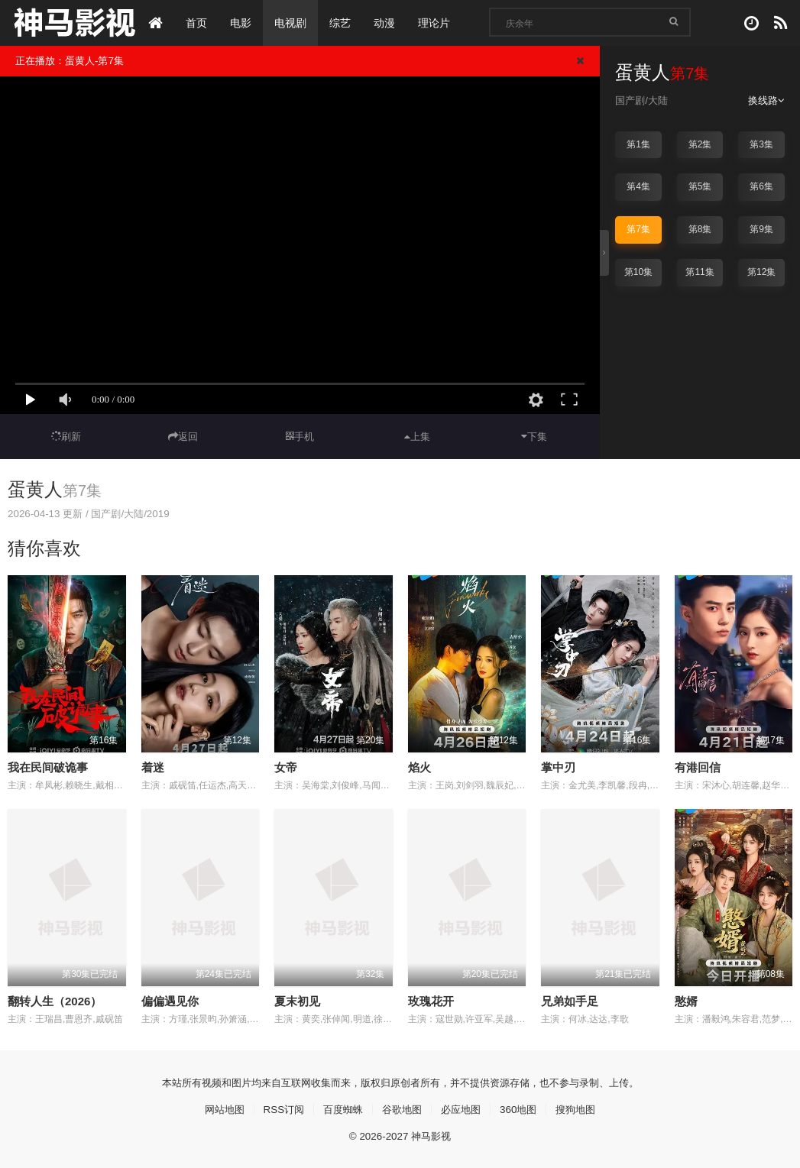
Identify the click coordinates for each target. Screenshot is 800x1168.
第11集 (699, 271)
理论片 (436, 23)
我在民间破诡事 (48, 766)
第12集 (761, 271)
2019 (167, 513)
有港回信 (698, 766)
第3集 (761, 144)
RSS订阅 (278, 1108)
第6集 (761, 186)
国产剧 (631, 100)
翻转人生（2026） (55, 1000)
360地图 (523, 1108)
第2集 (700, 144)
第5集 (700, 186)
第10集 (638, 271)
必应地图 (463, 1108)
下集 (534, 436)
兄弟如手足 (569, 1000)
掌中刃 (558, 766)
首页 (198, 23)
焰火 (419, 766)
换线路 (765, 100)
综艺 (342, 23)
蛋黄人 (35, 489)
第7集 (638, 229)
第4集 (638, 186)
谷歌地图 (402, 1108)
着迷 (152, 766)
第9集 (761, 229)
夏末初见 (297, 1000)
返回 (183, 436)
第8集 (700, 229)
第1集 (638, 144)
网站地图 (215, 1108)
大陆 (661, 100)
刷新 (66, 436)
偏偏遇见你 (170, 1000)
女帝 (285, 766)
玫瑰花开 (431, 1000)
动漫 (386, 23)
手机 (300, 436)
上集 (417, 436)
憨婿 (686, 1000)
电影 (243, 23)
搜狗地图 (584, 1108)
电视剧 (293, 23)
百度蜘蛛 (340, 1108)
